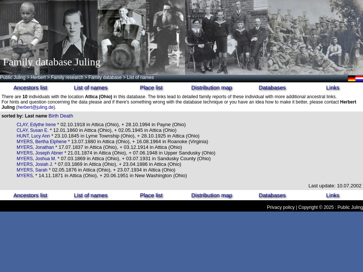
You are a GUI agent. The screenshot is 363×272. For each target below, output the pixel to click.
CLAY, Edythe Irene (36, 124)
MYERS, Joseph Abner (40, 153)
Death (66, 116)
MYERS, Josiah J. (35, 164)
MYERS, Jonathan (35, 147)
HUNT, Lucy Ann (33, 136)
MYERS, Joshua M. (36, 158)
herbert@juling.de (36, 107)
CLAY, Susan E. (32, 130)
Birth (53, 116)
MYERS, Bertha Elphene (42, 141)
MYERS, (26, 175)
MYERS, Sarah (32, 170)
